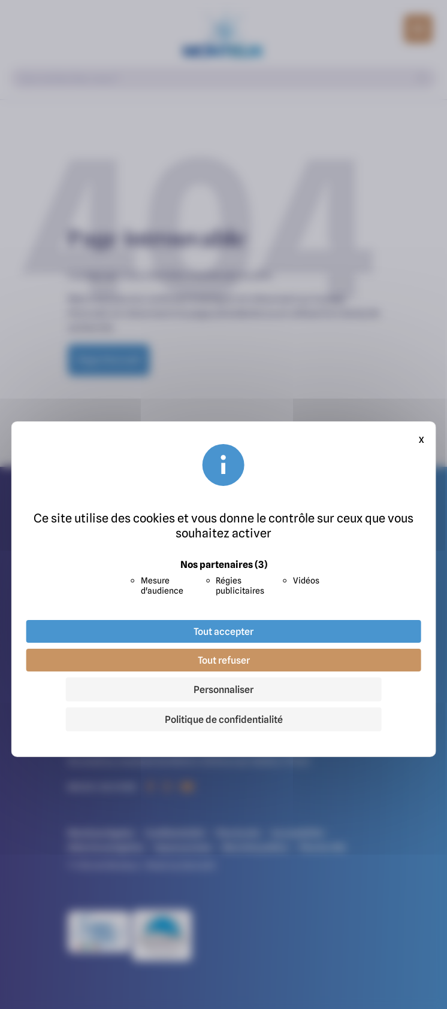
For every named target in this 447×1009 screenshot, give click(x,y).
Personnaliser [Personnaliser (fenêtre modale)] (223, 689)
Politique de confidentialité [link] (224, 719)
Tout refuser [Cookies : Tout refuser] (224, 660)
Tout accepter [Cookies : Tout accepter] (223, 631)
